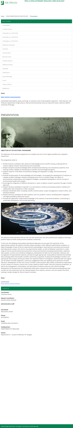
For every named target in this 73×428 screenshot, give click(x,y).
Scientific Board (7, 29)
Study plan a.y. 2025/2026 (10, 33)
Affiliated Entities (7, 65)
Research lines (6, 57)
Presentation (6, 25)
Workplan (5, 69)
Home (2, 16)
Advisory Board (6, 84)
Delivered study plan (8, 45)
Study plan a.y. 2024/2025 (10, 37)
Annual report (6, 53)
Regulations (5, 88)
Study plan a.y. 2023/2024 (10, 41)
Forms (4, 80)
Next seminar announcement (10, 284)
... (1, 107)
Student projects (7, 61)
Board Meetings (7, 76)
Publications (6, 72)
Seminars (5, 49)
